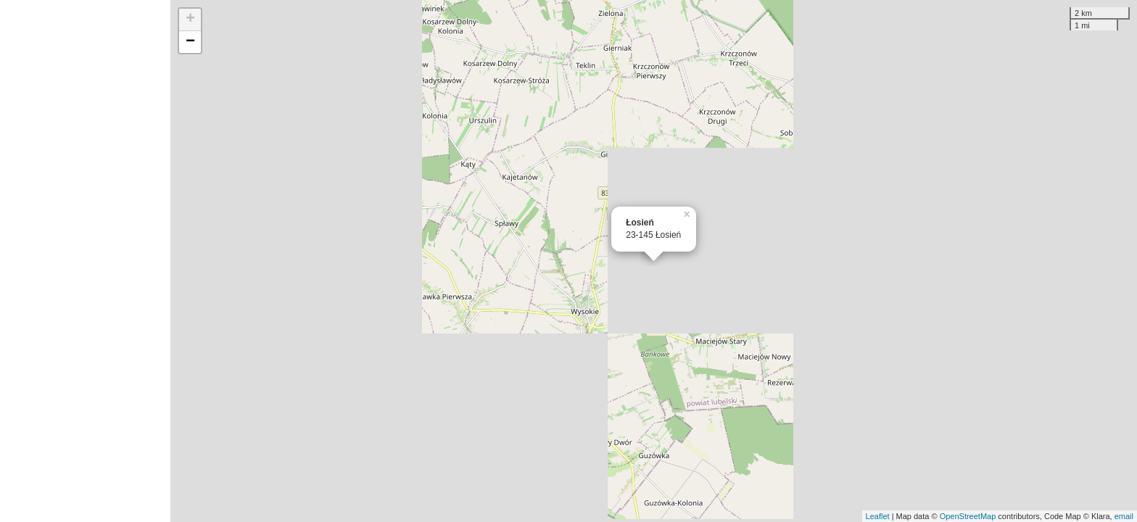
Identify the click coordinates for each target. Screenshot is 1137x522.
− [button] (190, 42)
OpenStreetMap (968, 516)
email (1124, 516)
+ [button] (190, 19)
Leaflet (878, 516)
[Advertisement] (85, 261)
